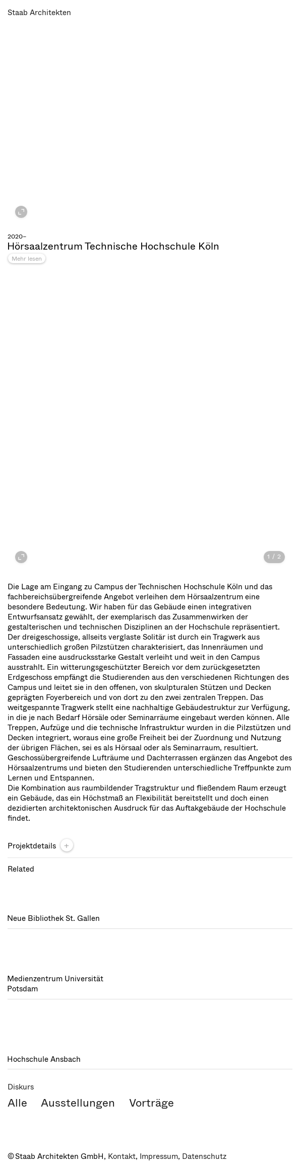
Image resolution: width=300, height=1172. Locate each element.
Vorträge (151, 1103)
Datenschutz (204, 1156)
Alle (17, 1103)
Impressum (159, 1156)
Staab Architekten (39, 12)
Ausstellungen (78, 1103)
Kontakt (122, 1156)
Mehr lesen (27, 258)
